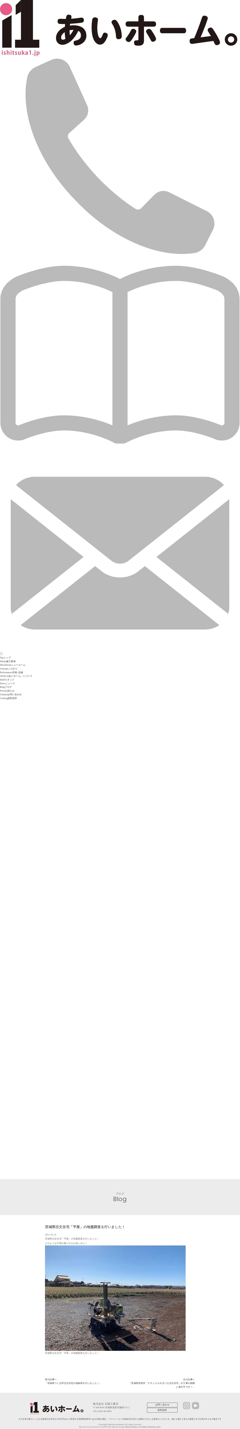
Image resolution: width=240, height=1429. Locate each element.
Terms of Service (149, 1425)
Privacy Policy (131, 1425)
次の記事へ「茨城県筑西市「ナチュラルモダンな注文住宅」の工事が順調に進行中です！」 (162, 1382)
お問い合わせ (162, 1403)
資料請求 (162, 1408)
